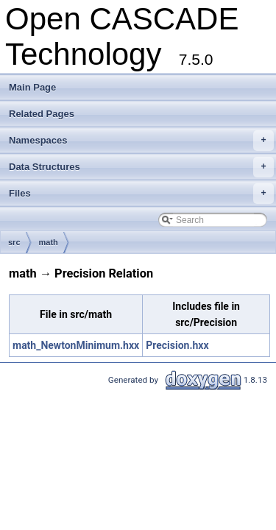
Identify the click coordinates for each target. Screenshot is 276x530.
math (48, 242)
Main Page (32, 87)
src (14, 242)
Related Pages (41, 113)
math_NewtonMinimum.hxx (76, 345)
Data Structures (141, 167)
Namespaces (141, 140)
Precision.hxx (177, 345)
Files (141, 193)
